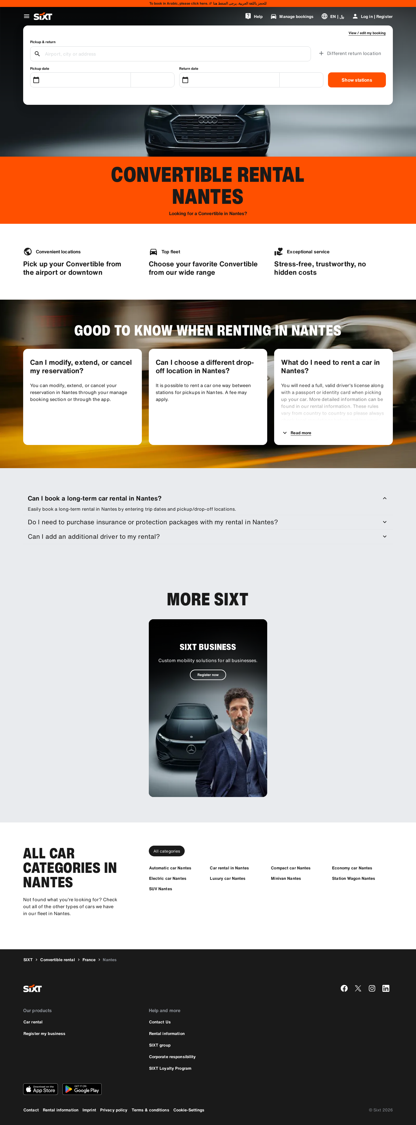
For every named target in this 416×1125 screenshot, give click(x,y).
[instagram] (372, 988)
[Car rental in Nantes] (229, 867)
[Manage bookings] (292, 16)
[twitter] (358, 988)
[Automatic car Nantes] (170, 867)
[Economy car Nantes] (352, 867)
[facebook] (344, 988)
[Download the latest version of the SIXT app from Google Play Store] (82, 1089)
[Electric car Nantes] (168, 878)
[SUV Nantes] (161, 888)
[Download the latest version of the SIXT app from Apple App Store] (40, 1089)
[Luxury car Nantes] (228, 878)
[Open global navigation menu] (27, 16)
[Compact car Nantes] (291, 867)
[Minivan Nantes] (286, 878)
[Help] (253, 16)
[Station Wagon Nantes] (353, 878)
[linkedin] (386, 988)
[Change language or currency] (332, 16)
